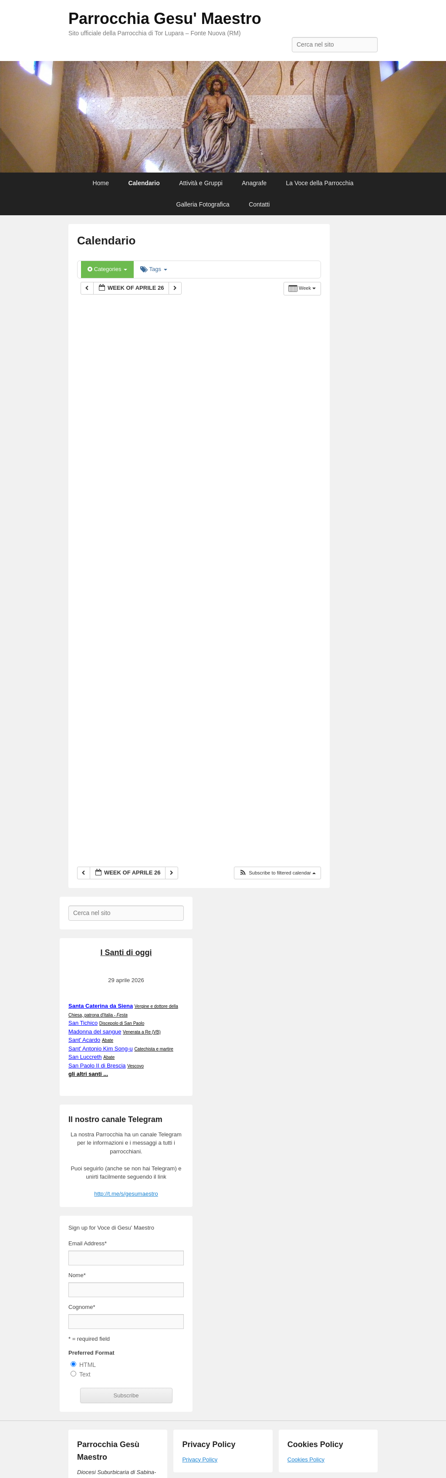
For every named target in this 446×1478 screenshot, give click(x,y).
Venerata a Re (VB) (142, 1032)
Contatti (259, 204)
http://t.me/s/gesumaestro (126, 1193)
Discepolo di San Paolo (121, 1023)
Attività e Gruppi (201, 183)
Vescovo (135, 1066)
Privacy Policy (199, 1459)
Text (85, 1374)
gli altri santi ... (88, 1074)
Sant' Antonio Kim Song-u (100, 1048)
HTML (87, 1364)
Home (101, 183)
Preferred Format (91, 1352)
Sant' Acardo (84, 1040)
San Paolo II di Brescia (97, 1065)
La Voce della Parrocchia (320, 183)
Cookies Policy (305, 1459)
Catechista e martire (153, 1049)
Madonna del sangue (94, 1031)
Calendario (143, 183)
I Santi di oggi (126, 952)
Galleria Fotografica (203, 204)
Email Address (87, 1243)
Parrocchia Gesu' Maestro (164, 18)
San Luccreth (85, 1057)
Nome (77, 1275)
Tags (153, 269)
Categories (107, 269)
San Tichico (83, 1023)
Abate (107, 1040)
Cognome (81, 1307)
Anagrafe (254, 183)
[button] (277, 873)
